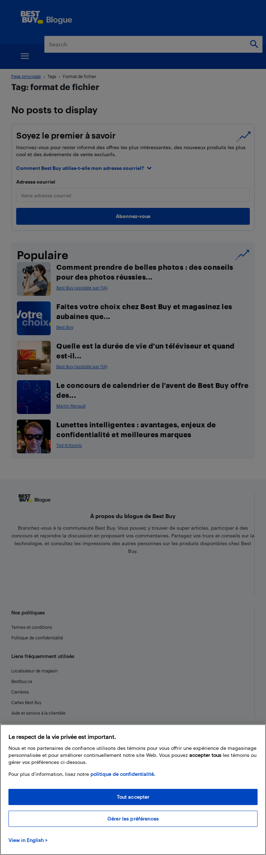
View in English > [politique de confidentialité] (28, 840)
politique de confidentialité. (122, 774)
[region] (133, 789)
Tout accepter (133, 797)
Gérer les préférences (133, 819)
